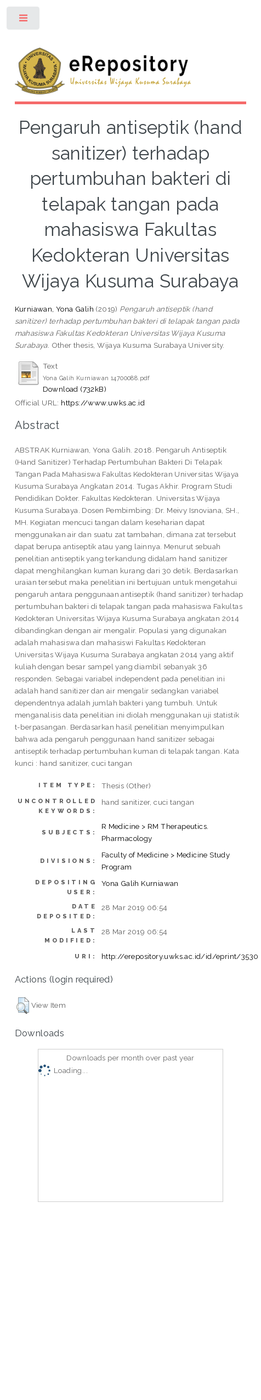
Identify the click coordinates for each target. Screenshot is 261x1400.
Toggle (24, 20)
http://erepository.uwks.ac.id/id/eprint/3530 (180, 956)
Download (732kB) (74, 389)
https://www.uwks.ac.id (103, 402)
